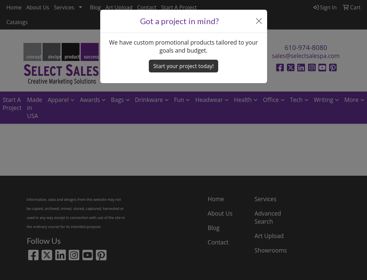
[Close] (258, 20)
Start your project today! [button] (183, 66)
